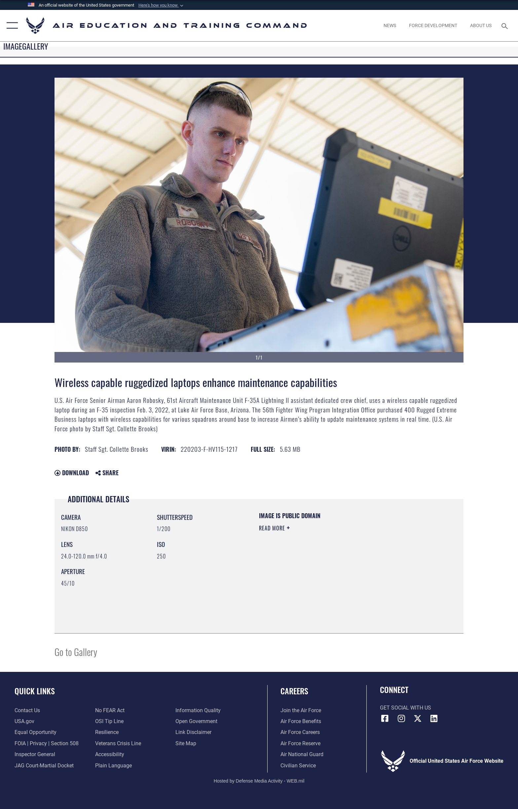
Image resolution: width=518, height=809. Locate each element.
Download (72, 472)
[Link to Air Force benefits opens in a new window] (300, 721)
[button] (161, 5)
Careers (294, 691)
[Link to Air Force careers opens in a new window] (300, 732)
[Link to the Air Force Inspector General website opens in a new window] (35, 754)
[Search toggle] (505, 25)
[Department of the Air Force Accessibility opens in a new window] (109, 754)
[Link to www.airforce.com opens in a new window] (300, 710)
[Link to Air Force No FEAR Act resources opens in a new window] (110, 710)
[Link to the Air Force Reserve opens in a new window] (300, 743)
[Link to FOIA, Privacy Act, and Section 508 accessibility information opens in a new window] (47, 743)
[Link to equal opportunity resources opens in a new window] (35, 732)
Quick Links (35, 691)
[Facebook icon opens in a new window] (385, 718)
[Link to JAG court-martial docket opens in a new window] (44, 765)
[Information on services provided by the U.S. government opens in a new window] (24, 721)
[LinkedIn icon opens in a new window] (434, 718)
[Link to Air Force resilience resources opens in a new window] (107, 732)
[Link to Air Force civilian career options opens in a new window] (298, 765)
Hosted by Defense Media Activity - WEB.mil (259, 781)
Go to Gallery (76, 651)
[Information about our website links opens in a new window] (193, 732)
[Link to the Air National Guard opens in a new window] (301, 754)
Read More (273, 528)
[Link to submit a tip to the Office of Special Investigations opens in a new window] (109, 721)
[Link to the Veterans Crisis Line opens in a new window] (118, 743)
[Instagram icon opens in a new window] (401, 718)
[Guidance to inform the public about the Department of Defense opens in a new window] (198, 710)
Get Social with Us (405, 708)
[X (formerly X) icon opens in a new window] (418, 718)
